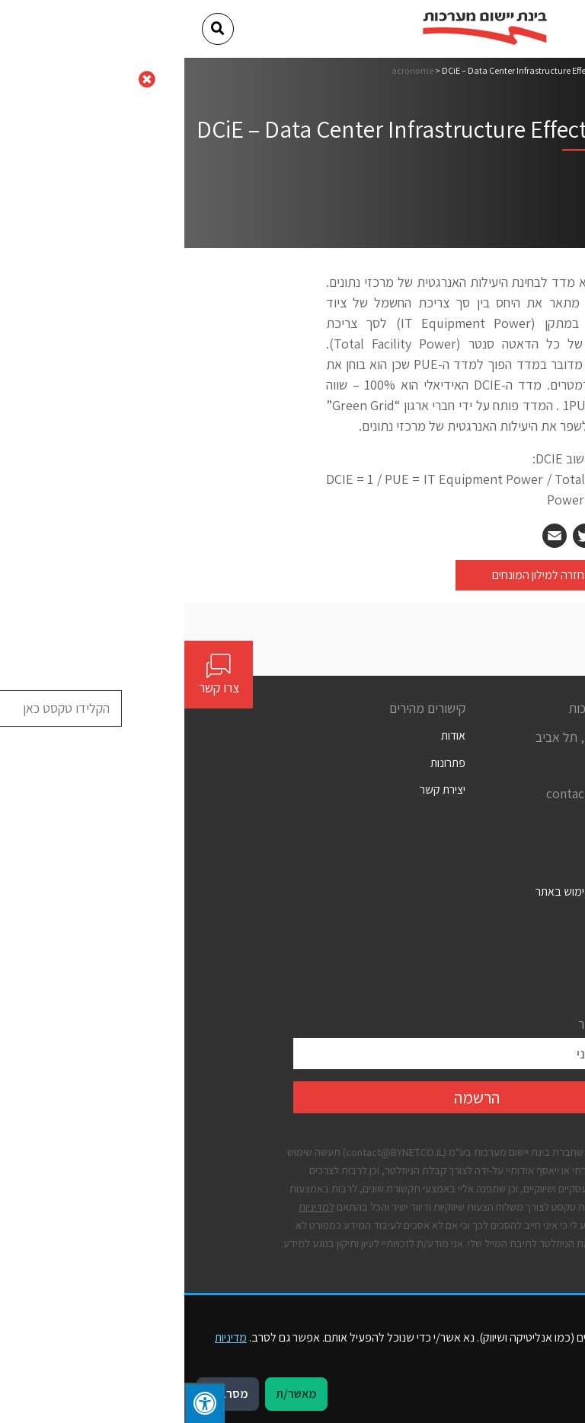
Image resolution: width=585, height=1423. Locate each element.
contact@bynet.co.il (419, 793)
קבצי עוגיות (451, 972)
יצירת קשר (258, 789)
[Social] (470, 822)
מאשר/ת (112, 1394)
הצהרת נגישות (444, 918)
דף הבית (461, 70)
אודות (269, 735)
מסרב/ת (43, 1394)
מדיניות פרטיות (443, 945)
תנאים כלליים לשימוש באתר (413, 891)
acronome (228, 70)
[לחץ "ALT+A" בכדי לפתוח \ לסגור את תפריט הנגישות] (20, 1403)
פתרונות (263, 763)
